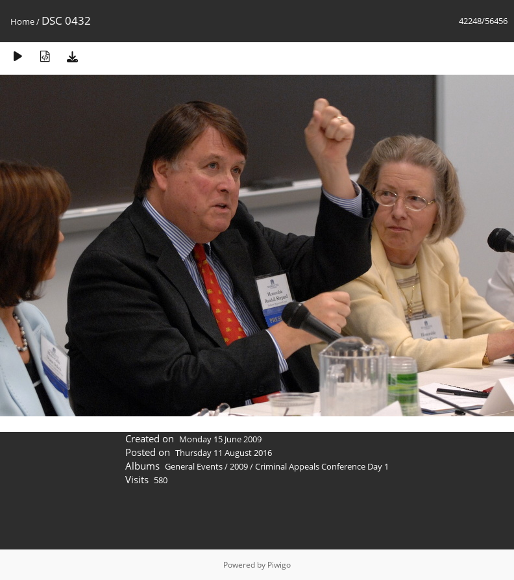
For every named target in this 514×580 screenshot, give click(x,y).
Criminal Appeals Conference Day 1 (322, 466)
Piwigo (279, 564)
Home (22, 21)
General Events (194, 466)
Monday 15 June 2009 (220, 439)
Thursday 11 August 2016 (223, 453)
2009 (239, 466)
